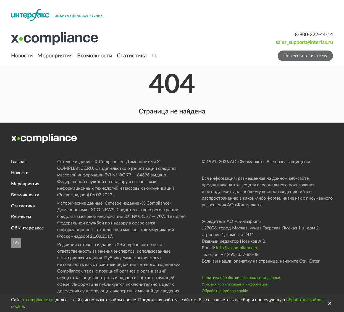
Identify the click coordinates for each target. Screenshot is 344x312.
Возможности (94, 56)
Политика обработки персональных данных (241, 278)
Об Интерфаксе (27, 228)
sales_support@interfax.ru (304, 42)
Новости (22, 56)
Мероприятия (55, 56)
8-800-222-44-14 (314, 34)
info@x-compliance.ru (237, 248)
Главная (19, 162)
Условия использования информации (235, 284)
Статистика (132, 56)
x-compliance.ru (37, 300)
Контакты (21, 217)
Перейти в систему (305, 55)
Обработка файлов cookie (225, 291)
